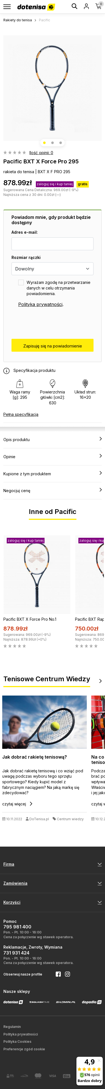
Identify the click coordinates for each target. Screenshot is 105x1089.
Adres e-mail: (24, 232)
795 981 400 (17, 927)
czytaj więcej (17, 803)
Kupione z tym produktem (52, 473)
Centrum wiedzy (70, 819)
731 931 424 (16, 953)
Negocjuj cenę (52, 490)
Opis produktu (52, 439)
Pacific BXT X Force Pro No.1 (29, 619)
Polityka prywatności (40, 304)
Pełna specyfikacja (20, 414)
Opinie (52, 456)
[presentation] (54, 323)
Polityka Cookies (17, 1041)
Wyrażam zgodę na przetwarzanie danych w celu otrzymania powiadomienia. (58, 288)
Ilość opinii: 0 (41, 152)
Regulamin (12, 1027)
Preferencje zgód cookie (24, 1049)
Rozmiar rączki (26, 257)
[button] (44, 143)
